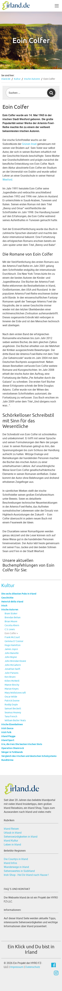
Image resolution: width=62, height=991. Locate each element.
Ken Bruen (10, 677)
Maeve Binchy (12, 684)
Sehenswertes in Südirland (19, 871)
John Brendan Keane (15, 661)
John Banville (12, 653)
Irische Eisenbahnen (12, 724)
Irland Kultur (11, 840)
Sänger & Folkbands (12, 752)
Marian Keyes (12, 688)
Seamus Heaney (13, 712)
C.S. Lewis (10, 629)
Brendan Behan (13, 617)
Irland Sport (7, 740)
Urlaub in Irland (12, 832)
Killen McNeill (12, 680)
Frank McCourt (12, 637)
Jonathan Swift (12, 669)
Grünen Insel (29, 144)
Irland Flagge (8, 736)
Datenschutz (32, 967)
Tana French (11, 716)
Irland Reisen (11, 828)
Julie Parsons (11, 673)
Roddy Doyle (11, 704)
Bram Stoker (11, 613)
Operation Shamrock (12, 748)
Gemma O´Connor (14, 641)
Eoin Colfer (49, 79)
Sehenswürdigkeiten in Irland (20, 836)
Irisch (4, 605)
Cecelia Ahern (12, 625)
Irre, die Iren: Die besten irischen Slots (21, 744)
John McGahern (13, 665)
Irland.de (5, 79)
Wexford (7, 179)
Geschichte (7, 597)
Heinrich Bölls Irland (12, 601)
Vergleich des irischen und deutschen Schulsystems (29, 756)
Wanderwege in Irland (16, 867)
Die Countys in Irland (16, 859)
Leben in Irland (12, 844)
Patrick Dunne (12, 700)
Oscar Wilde (11, 696)
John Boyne (11, 657)
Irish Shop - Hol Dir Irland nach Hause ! (26, 875)
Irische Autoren (32, 79)
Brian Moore (11, 621)
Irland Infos (10, 863)
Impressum (16, 967)
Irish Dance (7, 728)
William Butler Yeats (15, 720)
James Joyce (11, 649)
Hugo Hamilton (13, 645)
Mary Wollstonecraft (15, 692)
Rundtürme (7, 760)
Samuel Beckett (13, 708)
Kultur (17, 79)
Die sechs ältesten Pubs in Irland (18, 593)
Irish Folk (6, 732)
